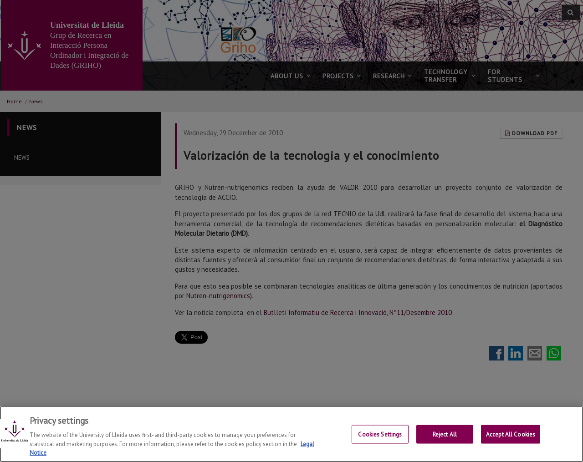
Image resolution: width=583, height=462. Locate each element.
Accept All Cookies (510, 434)
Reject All (445, 434)
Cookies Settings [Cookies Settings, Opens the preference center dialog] (380, 434)
